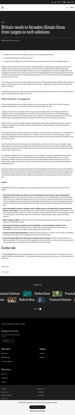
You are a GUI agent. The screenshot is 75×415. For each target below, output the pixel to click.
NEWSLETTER (70, 2)
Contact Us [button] (4, 398)
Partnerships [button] (5, 357)
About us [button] (4, 374)
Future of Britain (8, 254)
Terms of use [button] (41, 389)
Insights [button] (42, 353)
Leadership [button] (4, 378)
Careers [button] (3, 382)
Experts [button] (42, 357)
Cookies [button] (3, 389)
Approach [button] (4, 353)
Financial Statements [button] (6, 395)
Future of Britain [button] (6, 361)
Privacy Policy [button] (5, 392)
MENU (72, 7)
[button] (2, 8)
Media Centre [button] (41, 395)
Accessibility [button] (41, 392)
